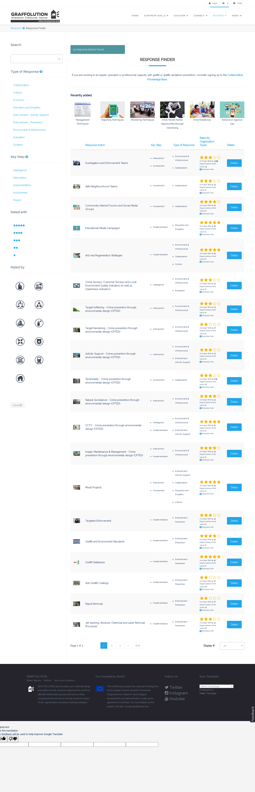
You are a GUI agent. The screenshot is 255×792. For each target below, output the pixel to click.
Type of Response (183, 145)
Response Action (95, 145)
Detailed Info (207, 169)
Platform (48, 680)
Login (213, 3)
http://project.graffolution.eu (134, 706)
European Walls (156, 15)
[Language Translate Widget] (216, 686)
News (237, 15)
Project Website (33, 680)
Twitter (173, 687)
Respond (219, 15)
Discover (181, 15)
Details (231, 145)
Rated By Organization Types (207, 141)
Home (135, 15)
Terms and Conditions (64, 680)
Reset (17, 405)
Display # (209, 645)
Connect (200, 15)
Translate (207, 693)
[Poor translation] (13, 739)
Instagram (176, 693)
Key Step (156, 145)
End (138, 645)
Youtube (175, 698)
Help (237, 3)
